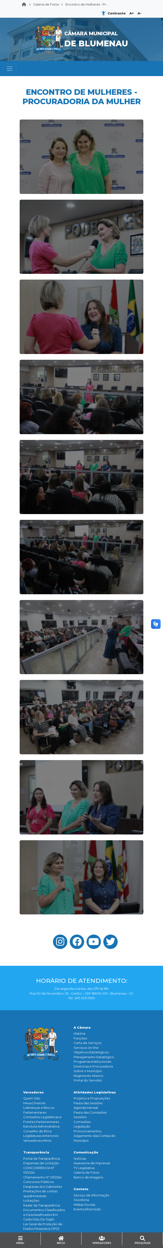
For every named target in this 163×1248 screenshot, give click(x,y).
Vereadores (33, 1092)
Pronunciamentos (87, 1131)
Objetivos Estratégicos (91, 1052)
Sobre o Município (88, 1071)
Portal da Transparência (41, 1158)
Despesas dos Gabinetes (42, 1186)
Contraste (117, 13)
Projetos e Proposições (92, 1098)
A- (139, 13)
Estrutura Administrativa (41, 1126)
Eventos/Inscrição (87, 1209)
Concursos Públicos (38, 1182)
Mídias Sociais (84, 1204)
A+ (131, 13)
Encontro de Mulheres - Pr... (86, 4)
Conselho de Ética (37, 1131)
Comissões (82, 1122)
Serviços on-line (86, 1048)
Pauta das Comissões (90, 1112)
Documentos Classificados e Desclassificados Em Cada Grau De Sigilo (44, 1214)
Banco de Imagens (88, 1177)
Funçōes (80, 1038)
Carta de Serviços (87, 1043)
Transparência (36, 1152)
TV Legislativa (84, 1168)
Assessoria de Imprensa (92, 1163)
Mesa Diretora (34, 1103)
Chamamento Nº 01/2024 (42, 1177)
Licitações (31, 1200)
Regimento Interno (88, 1076)
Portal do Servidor (88, 1080)
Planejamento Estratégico (94, 1057)
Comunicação (86, 1152)
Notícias (80, 1158)
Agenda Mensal (86, 1108)
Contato (81, 1189)
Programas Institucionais (92, 1061)
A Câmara (82, 1027)
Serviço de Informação (91, 1195)
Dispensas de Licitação (41, 1163)
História (79, 1033)
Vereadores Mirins (37, 1140)
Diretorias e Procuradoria (93, 1066)
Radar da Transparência (41, 1205)
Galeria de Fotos (46, 4)
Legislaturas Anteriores (40, 1136)
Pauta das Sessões (88, 1103)
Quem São (31, 1098)
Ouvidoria (81, 1200)
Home (25, 4)
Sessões (80, 1117)
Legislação (82, 1126)
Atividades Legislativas (95, 1092)
